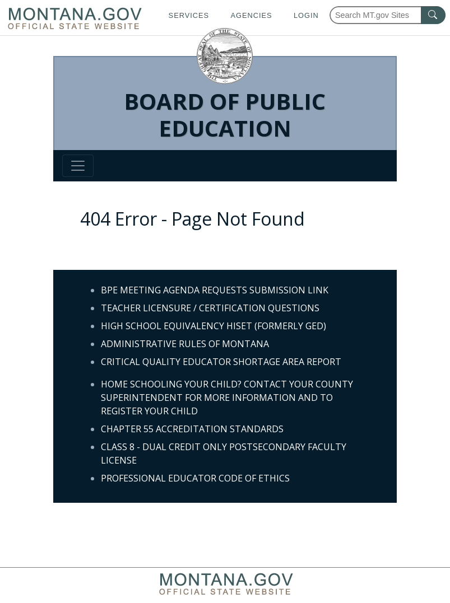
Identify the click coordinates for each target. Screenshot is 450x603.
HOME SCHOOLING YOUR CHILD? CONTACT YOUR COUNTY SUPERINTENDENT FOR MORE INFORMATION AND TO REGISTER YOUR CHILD (227, 397)
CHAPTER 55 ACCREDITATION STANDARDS (192, 429)
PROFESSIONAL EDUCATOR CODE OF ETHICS (195, 478)
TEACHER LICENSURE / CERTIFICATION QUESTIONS (210, 308)
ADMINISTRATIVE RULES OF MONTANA (185, 344)
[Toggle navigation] (78, 166)
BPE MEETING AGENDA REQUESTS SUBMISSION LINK (214, 290)
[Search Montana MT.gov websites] (388, 15)
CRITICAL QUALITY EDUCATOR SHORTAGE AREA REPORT (221, 362)
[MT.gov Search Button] (433, 15)
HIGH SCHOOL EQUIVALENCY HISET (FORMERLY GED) (213, 326)
